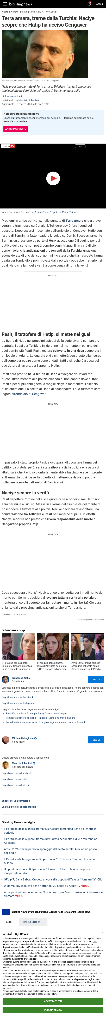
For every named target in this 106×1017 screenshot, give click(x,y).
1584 (95, 941)
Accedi (99, 4)
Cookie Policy (50, 994)
